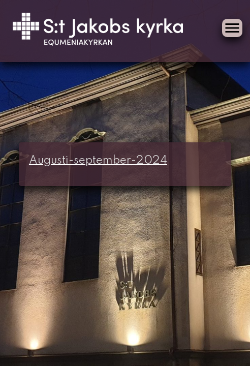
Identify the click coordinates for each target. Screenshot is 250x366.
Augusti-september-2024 (98, 160)
